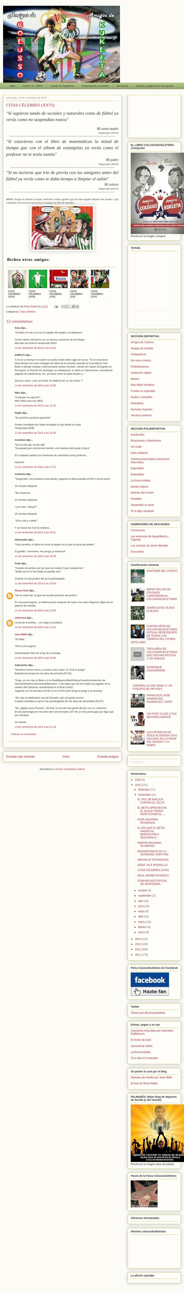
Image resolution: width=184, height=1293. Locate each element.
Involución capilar (141, 372)
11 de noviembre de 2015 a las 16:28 (35, 432)
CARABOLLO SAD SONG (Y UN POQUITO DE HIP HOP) (152, 687)
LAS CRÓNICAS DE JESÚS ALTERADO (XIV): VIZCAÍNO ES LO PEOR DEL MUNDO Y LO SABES (162, 739)
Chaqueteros (138, 354)
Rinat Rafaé (31, 306)
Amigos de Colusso (142, 342)
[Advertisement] (154, 115)
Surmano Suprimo (141, 409)
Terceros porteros (141, 415)
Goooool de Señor (142, 1045)
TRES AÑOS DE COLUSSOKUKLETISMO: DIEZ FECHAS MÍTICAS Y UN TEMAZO (162, 653)
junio (141, 906)
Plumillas (136, 498)
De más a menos (141, 360)
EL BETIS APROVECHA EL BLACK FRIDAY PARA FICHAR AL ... (151, 811)
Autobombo (138, 434)
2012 (138, 949)
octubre (143, 890)
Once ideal (137, 551)
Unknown (20, 617)
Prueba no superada (143, 390)
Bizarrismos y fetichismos (146, 440)
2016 (138, 779)
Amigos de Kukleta (142, 348)
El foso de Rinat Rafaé (144, 1083)
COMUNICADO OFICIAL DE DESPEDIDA (152, 882)
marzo (142, 921)
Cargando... (138, 761)
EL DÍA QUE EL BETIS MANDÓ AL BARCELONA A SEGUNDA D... (151, 832)
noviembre (144, 794)
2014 (138, 938)
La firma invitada (140, 480)
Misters (135, 378)
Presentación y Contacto (95, 85)
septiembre (145, 895)
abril (141, 916)
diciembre (144, 789)
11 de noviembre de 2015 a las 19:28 (35, 556)
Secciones (122, 85)
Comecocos (138, 530)
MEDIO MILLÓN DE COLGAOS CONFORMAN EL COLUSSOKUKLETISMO (162, 594)
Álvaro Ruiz (22, 590)
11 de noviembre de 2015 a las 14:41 (35, 347)
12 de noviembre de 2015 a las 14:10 (35, 627)
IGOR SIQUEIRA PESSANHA (147, 821)
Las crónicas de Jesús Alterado (149, 545)
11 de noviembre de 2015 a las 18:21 (35, 532)
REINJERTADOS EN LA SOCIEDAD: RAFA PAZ (152, 853)
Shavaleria (137, 403)
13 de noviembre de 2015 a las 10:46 (35, 657)
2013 (138, 944)
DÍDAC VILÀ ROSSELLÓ (152, 864)
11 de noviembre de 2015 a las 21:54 (35, 610)
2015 (138, 784)
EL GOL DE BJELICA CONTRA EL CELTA (150, 801)
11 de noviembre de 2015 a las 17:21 (35, 467)
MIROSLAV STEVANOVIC (153, 859)
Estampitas (137, 474)
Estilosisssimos (140, 366)
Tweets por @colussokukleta (148, 1012)
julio (141, 900)
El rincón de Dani (141, 1039)
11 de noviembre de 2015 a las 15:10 (35, 405)
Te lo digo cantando (142, 511)
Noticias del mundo (142, 492)
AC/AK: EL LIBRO (33, 85)
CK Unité (136, 446)
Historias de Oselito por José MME (151, 1077)
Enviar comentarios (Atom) (70, 769)
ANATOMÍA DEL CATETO (162, 570)
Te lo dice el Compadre (144, 1058)
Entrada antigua (107, 756)
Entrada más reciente (20, 756)
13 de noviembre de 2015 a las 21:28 (35, 726)
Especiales (137, 468)
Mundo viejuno (139, 486)
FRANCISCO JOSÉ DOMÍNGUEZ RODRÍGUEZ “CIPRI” (159, 698)
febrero (142, 927)
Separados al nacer (142, 504)
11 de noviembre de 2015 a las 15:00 (35, 385)
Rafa (17, 327)
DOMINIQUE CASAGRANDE (156, 669)
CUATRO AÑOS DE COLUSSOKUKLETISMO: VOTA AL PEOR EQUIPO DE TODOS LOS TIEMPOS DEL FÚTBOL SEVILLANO (154, 634)
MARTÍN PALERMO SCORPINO (149, 844)
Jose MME (21, 634)
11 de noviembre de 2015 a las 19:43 (35, 583)
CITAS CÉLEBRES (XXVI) (153, 870)
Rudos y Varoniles (141, 397)
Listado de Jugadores (62, 85)
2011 (138, 954)
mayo (141, 911)
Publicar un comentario (23, 734)
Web (12, 85)
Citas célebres (27, 311)
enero (142, 932)
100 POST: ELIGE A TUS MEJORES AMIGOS (162, 715)
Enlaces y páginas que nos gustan (155, 85)
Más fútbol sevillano (142, 384)
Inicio (65, 756)
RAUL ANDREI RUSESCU (153, 875)
